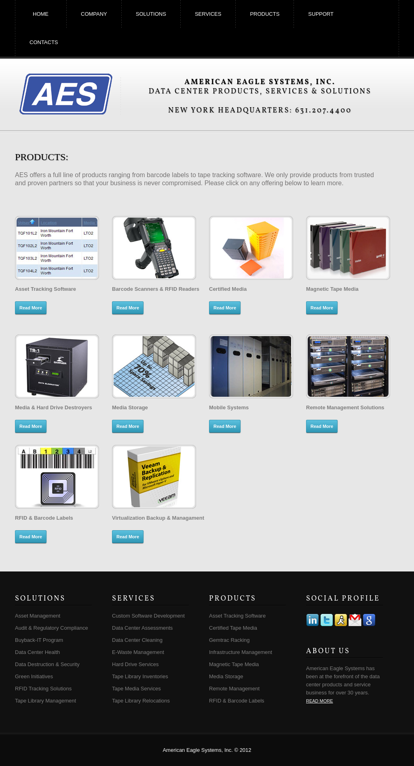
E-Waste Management (138, 652)
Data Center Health (37, 652)
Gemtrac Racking (229, 640)
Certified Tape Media (233, 628)
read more (319, 700)
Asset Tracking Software (237, 616)
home (41, 14)
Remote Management (234, 689)
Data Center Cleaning (137, 640)
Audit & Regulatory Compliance (51, 628)
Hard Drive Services (135, 664)
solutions (151, 14)
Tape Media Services (136, 689)
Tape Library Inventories (140, 676)
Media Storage (226, 676)
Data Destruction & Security (47, 664)
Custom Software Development (148, 616)
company (94, 14)
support (321, 14)
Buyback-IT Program (39, 640)
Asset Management (37, 616)
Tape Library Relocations (141, 701)
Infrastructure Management (240, 652)
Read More (30, 307)
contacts (44, 42)
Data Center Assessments (142, 628)
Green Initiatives (34, 676)
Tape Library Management (45, 701)
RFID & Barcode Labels (236, 701)
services (208, 14)
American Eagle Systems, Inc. (66, 93)
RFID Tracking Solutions (43, 689)
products (264, 14)
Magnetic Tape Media (234, 664)
